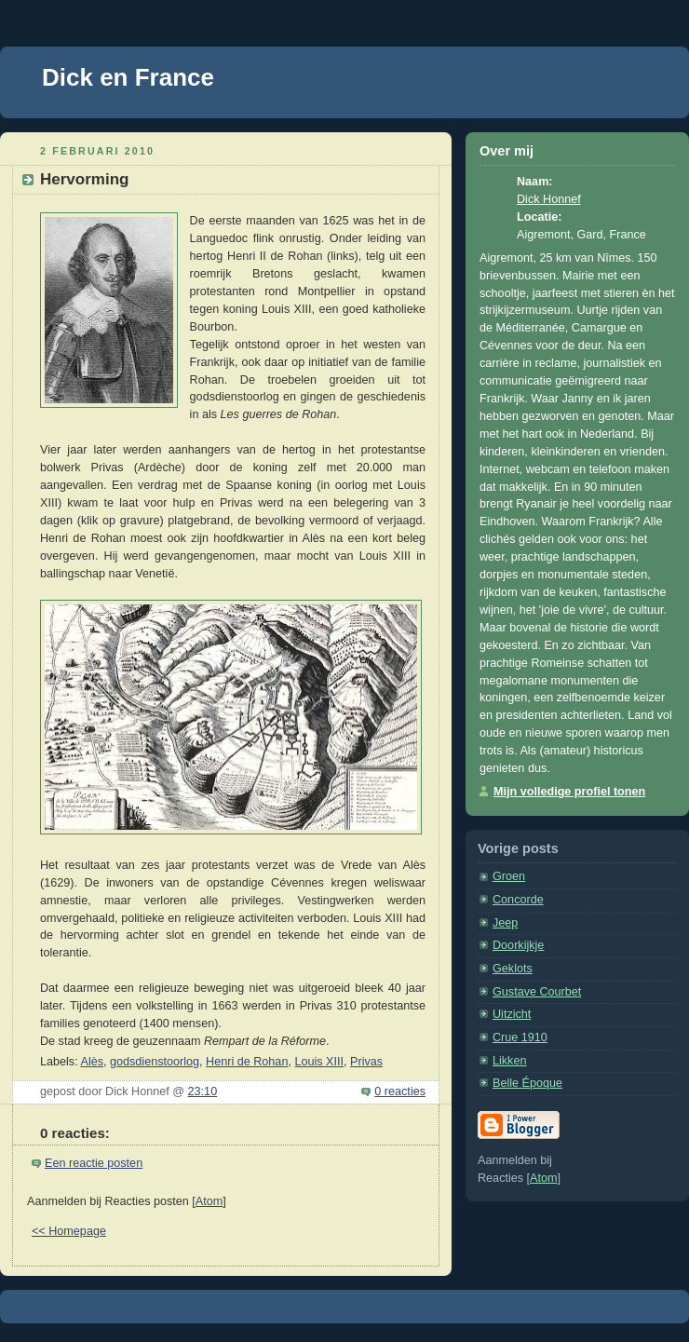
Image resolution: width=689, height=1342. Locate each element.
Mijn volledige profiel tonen (569, 791)
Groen (509, 876)
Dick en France (128, 77)
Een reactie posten (93, 1163)
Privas (366, 1061)
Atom (209, 1201)
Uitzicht (512, 1014)
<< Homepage (69, 1231)
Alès (91, 1061)
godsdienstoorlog (154, 1061)
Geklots (513, 968)
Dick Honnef (549, 199)
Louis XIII (319, 1061)
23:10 (203, 1091)
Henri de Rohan (247, 1061)
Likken (509, 1060)
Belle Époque (527, 1083)
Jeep (505, 922)
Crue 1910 (520, 1037)
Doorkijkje (518, 945)
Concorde (518, 899)
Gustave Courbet (537, 991)
